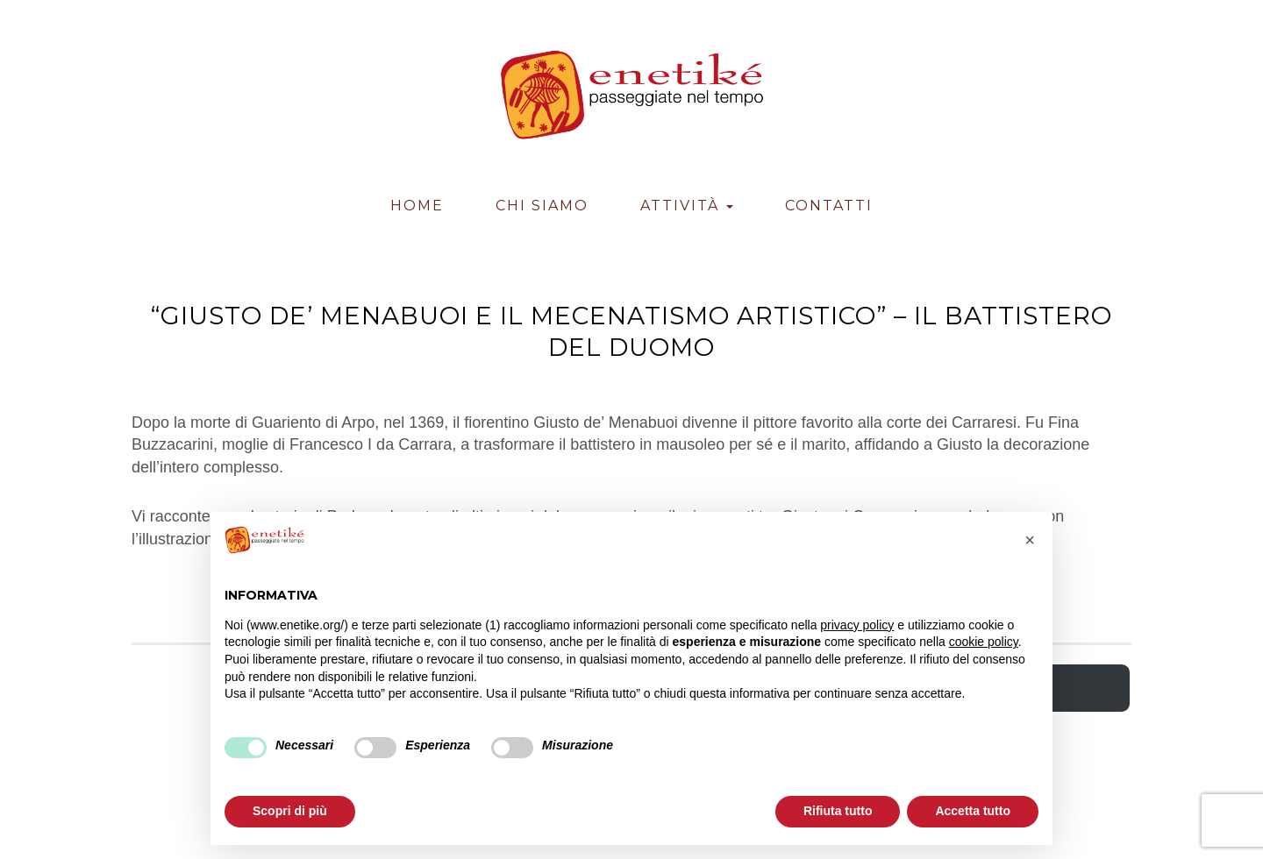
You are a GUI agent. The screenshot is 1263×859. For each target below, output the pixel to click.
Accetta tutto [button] (972, 811)
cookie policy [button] (983, 642)
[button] (1030, 540)
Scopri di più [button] (290, 811)
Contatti (829, 205)
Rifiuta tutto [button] (838, 811)
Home (417, 205)
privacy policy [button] (857, 625)
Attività (686, 205)
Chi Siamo (542, 205)
